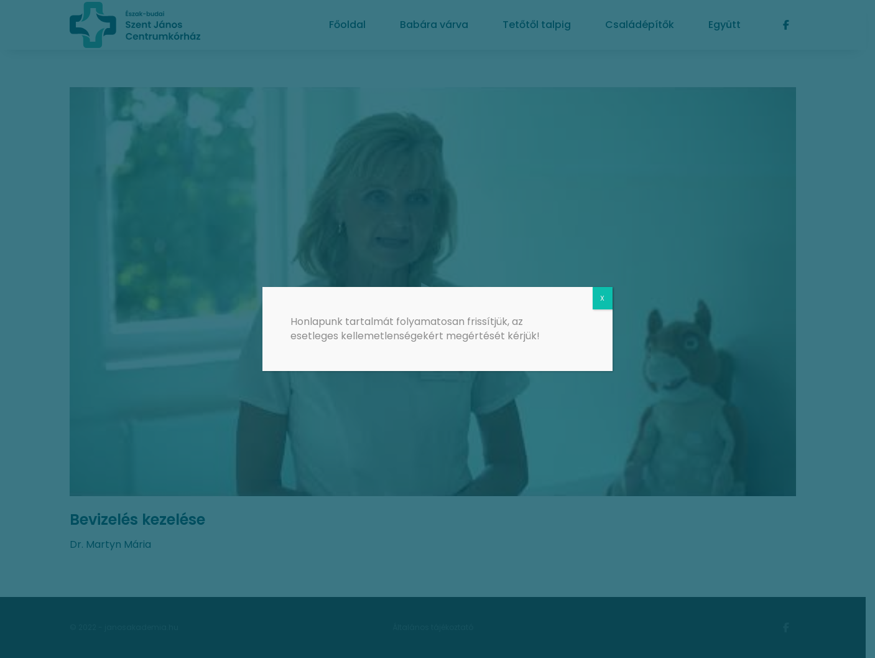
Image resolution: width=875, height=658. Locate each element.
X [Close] (602, 298)
